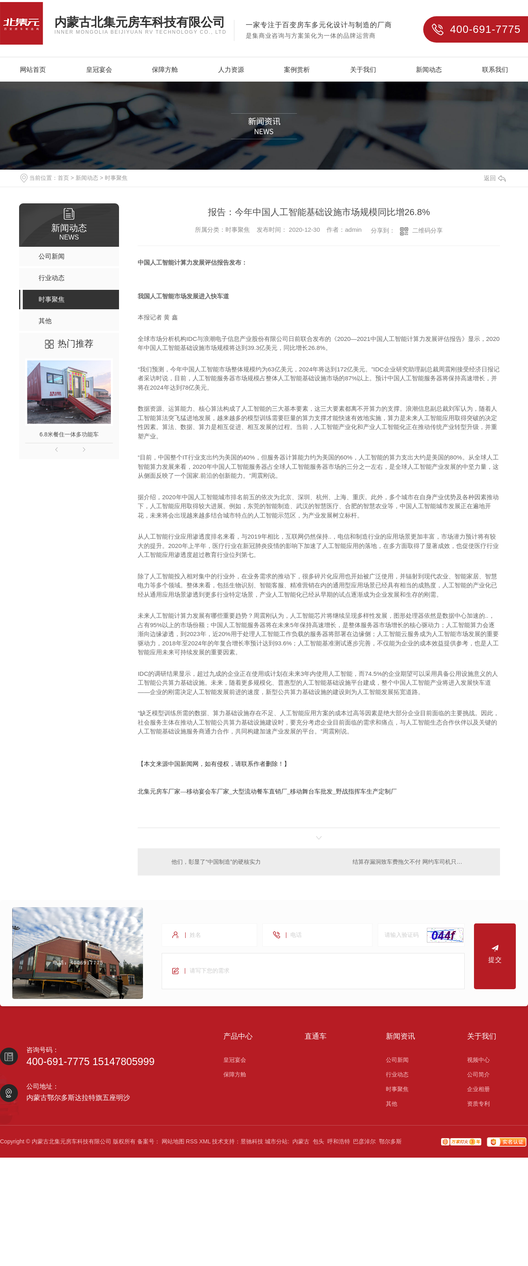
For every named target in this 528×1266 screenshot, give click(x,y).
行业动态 (397, 1076)
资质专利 (478, 1105)
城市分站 (276, 1143)
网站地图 (173, 1143)
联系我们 (495, 70)
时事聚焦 (116, 178)
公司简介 (478, 1076)
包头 (318, 1143)
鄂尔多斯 (390, 1143)
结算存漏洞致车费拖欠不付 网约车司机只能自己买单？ (421, 862)
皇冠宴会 (99, 70)
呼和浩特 (338, 1143)
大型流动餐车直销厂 (259, 791)
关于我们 (363, 70)
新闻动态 (429, 70)
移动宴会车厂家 (207, 791)
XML (204, 1143)
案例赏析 (297, 70)
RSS (192, 1143)
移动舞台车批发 (311, 791)
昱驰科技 (251, 1143)
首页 (63, 178)
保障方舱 (165, 70)
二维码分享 (427, 230)
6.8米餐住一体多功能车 (68, 434)
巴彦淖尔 (364, 1143)
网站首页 (33, 70)
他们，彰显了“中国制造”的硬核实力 (216, 862)
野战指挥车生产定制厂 (366, 791)
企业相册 (478, 1090)
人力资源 (231, 70)
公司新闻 (397, 1061)
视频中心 (478, 1061)
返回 (495, 178)
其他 (391, 1105)
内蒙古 (300, 1143)
